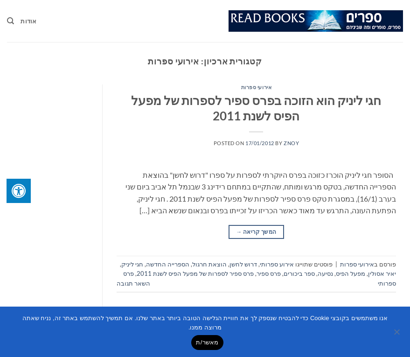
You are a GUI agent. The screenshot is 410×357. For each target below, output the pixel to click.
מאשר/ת (207, 342)
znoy (291, 143)
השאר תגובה (133, 283)
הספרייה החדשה (167, 264)
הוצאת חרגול (209, 264)
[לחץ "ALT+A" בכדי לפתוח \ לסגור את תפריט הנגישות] (19, 191)
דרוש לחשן (243, 264)
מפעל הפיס (350, 273)
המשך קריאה (256, 231)
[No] (397, 334)
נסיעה (325, 273)
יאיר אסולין (382, 273)
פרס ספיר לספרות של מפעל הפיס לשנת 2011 (195, 273)
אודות (28, 21)
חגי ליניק (132, 264)
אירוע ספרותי (277, 264)
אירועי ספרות (256, 87)
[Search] (10, 21)
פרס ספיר (269, 273)
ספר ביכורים (299, 273)
